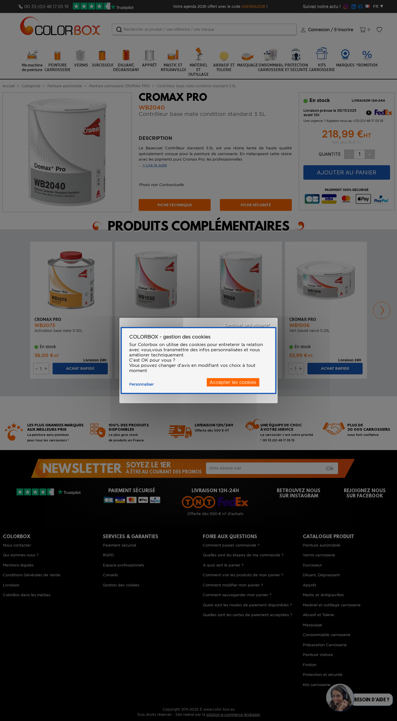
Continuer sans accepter (246, 325)
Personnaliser (141, 384)
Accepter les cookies (232, 382)
